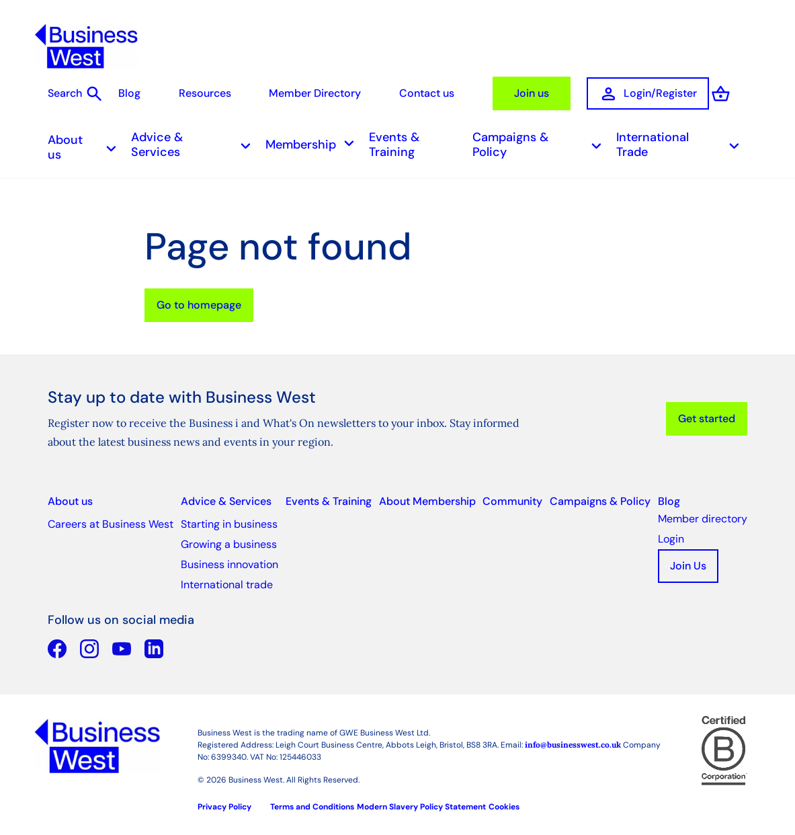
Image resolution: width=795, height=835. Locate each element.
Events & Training (394, 141)
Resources (190, 93)
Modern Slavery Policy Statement (421, 803)
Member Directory (300, 93)
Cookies (504, 803)
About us (86, 143)
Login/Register (632, 93)
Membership (313, 141)
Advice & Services (195, 141)
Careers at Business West (110, 521)
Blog (115, 93)
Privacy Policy (224, 803)
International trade (227, 581)
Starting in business (229, 521)
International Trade (681, 141)
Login (671, 535)
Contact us (411, 93)
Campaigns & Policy (541, 141)
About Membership (427, 498)
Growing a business (229, 541)
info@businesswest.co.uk (573, 741)
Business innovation (229, 561)
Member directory (702, 515)
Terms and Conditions (312, 803)
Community (512, 498)
